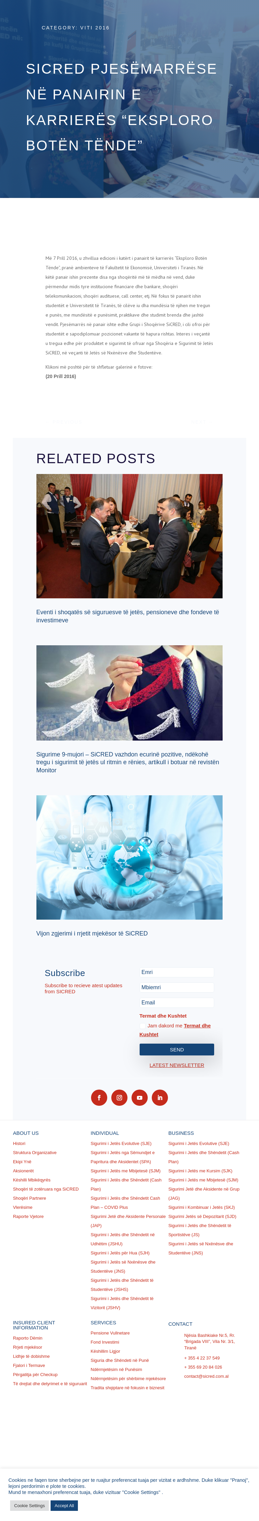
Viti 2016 (95, 27)
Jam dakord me (175, 1030)
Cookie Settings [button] (29, 1505)
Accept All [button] (64, 1505)
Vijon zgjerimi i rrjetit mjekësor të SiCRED (92, 933)
